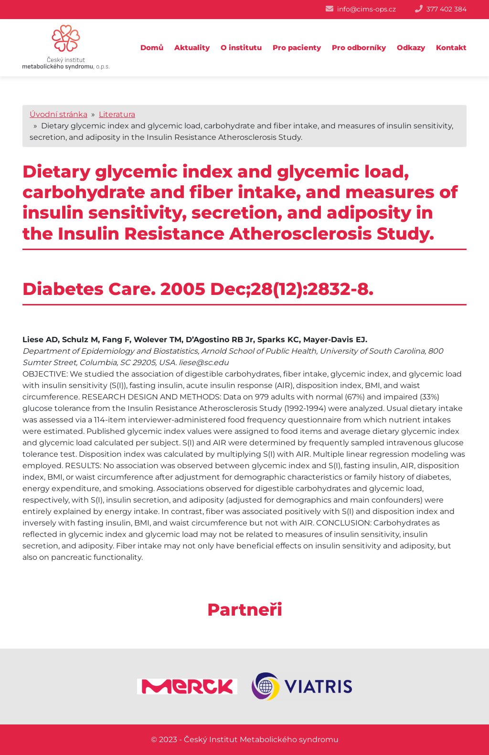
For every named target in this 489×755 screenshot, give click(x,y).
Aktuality (192, 47)
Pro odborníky (359, 47)
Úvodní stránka (58, 114)
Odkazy (411, 47)
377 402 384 (446, 9)
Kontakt (451, 47)
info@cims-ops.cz (366, 9)
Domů (151, 47)
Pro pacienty (297, 47)
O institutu (241, 47)
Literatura (117, 114)
